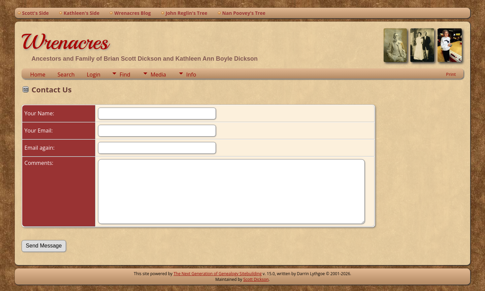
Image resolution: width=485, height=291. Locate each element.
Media (158, 74)
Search (66, 74)
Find (125, 74)
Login (93, 74)
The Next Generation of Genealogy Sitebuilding (217, 274)
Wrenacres (65, 41)
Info (191, 74)
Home (37, 74)
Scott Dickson (255, 279)
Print (451, 74)
